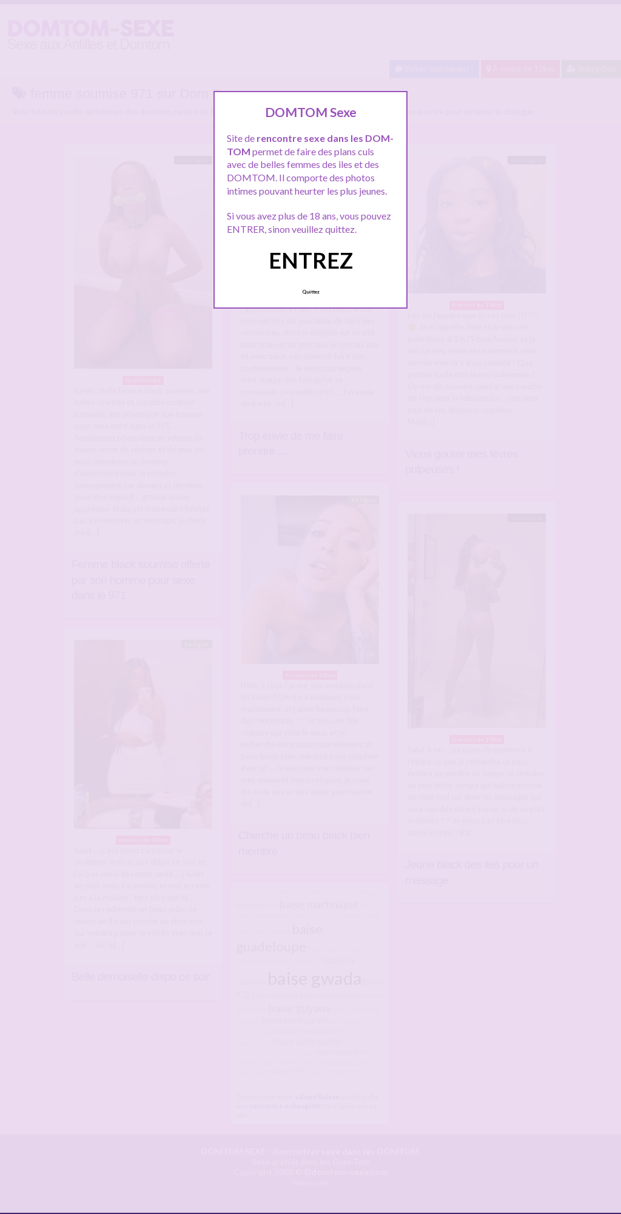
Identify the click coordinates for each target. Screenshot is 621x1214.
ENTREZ (311, 260)
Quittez (311, 292)
